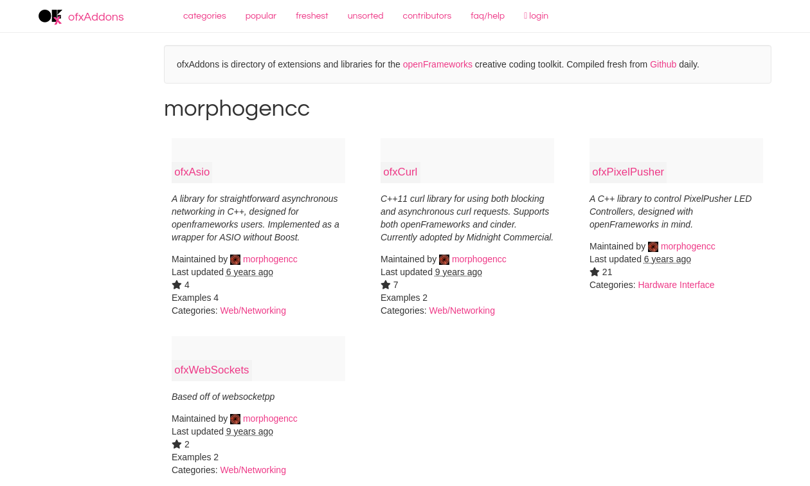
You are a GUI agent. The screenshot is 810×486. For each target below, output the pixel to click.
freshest (312, 16)
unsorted (366, 16)
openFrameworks (438, 64)
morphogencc (264, 259)
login (536, 16)
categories (204, 16)
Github (663, 64)
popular (261, 16)
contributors (427, 16)
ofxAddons (81, 17)
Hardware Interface (676, 285)
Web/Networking (252, 310)
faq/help (488, 16)
